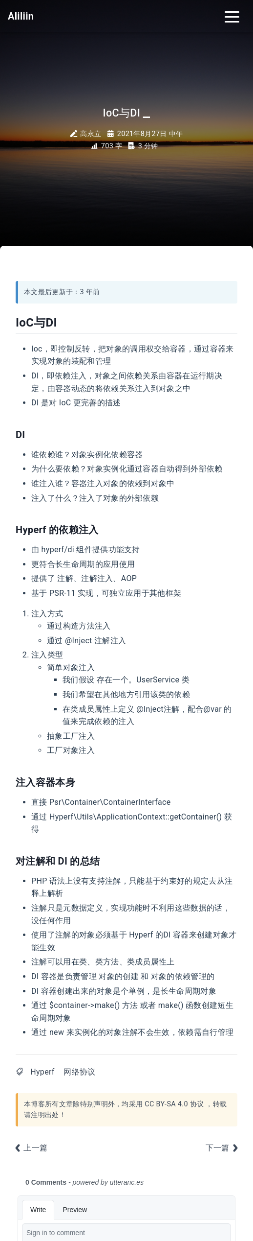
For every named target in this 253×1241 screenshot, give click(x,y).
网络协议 (79, 1072)
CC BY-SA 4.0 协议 (174, 1104)
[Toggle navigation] (232, 16)
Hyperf (42, 1072)
